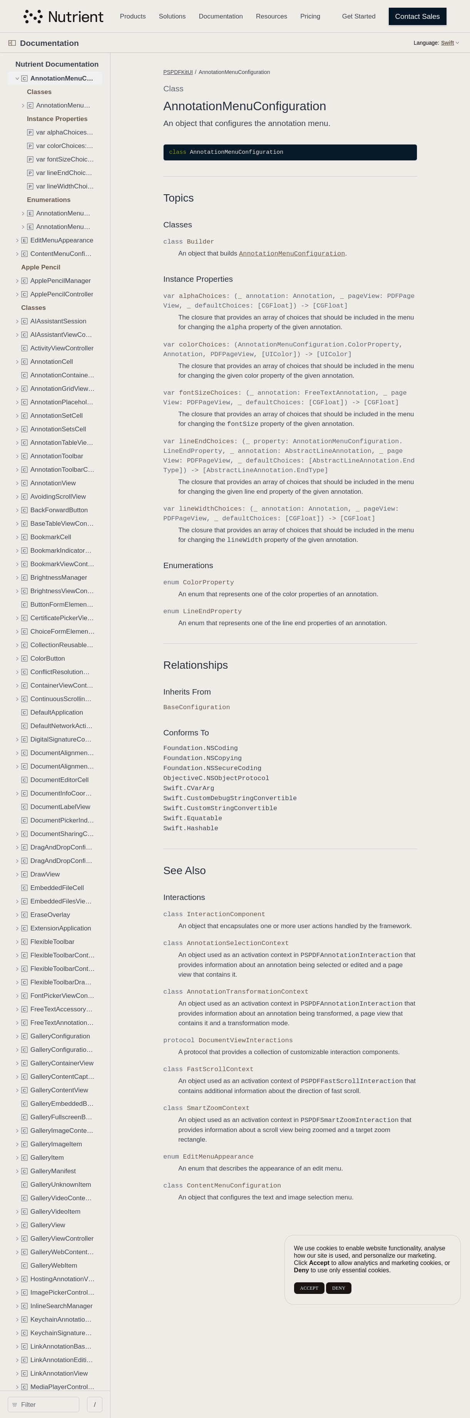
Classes (199, 224)
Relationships (217, 665)
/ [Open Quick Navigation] (138, 1404)
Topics (200, 198)
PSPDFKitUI (200, 72)
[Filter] (67, 1404)
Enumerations (210, 565)
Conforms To (208, 732)
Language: (426, 43)
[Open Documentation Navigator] (12, 43)
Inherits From (209, 691)
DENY (338, 1288)
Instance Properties (220, 278)
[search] (65, 1404)
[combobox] (67, 1404)
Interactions (206, 897)
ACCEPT (309, 1288)
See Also (206, 870)
